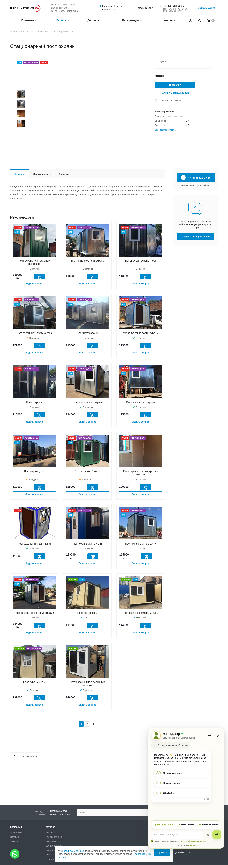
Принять (162, 852)
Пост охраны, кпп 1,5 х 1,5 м (34, 543)
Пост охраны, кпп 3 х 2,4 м (140, 543)
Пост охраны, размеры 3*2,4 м (140, 613)
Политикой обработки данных (193, 841)
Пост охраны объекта (87, 471)
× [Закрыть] (217, 736)
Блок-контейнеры (54, 837)
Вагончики (51, 841)
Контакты (169, 20)
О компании (16, 832)
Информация (131, 20)
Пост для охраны (87, 613)
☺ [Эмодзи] (208, 834)
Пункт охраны (34, 402)
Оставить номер (208, 825)
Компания (28, 20)
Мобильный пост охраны (140, 402)
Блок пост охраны (87, 333)
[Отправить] (216, 834)
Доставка (93, 20)
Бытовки (50, 832)
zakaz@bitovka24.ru (179, 852)
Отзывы (14, 841)
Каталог (62, 20)
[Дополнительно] (209, 735)
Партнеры (15, 837)
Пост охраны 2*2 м (34, 682)
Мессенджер (186, 825)
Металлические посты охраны (140, 333)
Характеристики (42, 174)
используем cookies (73, 850)
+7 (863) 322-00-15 (173, 5)
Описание (19, 174)
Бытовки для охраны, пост (140, 260)
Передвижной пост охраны (87, 402)
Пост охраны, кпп (34, 471)
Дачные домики (54, 846)
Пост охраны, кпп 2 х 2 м (87, 543)
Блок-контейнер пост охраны (87, 260)
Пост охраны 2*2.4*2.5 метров (34, 333)
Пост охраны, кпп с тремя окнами (34, 613)
